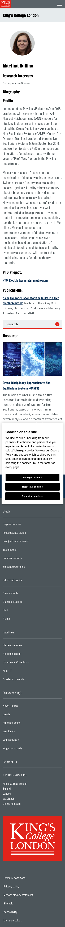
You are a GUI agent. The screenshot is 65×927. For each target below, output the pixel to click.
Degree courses (26, 525)
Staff (19, 611)
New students (24, 594)
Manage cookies (24, 920)
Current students (26, 602)
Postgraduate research (30, 542)
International (24, 550)
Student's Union (25, 724)
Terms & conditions (26, 878)
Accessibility (22, 912)
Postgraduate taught (28, 533)
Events (20, 715)
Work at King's (24, 741)
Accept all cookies (32, 496)
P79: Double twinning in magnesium (25, 280)
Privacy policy (23, 886)
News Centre (24, 707)
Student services (26, 646)
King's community (26, 749)
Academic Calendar (28, 680)
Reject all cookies (32, 486)
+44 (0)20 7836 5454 (15, 775)
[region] (32, 463)
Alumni (20, 619)
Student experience (28, 567)
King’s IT (21, 672)
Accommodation (26, 655)
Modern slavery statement (30, 895)
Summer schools (26, 559)
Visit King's (22, 732)
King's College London (21, 15)
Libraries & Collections (29, 663)
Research (12, 324)
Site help (20, 903)
